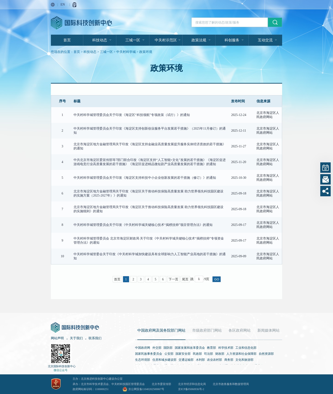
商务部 (228, 359)
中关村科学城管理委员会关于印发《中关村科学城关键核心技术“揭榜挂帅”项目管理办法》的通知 (143, 225)
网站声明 (57, 338)
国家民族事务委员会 (148, 353)
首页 (67, 40)
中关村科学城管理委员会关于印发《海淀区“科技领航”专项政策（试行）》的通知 (132, 115)
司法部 (208, 353)
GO (216, 279)
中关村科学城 (126, 52)
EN (63, 4)
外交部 (156, 347)
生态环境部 (142, 359)
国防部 (168, 347)
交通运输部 (186, 359)
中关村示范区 (166, 40)
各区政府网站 (239, 330)
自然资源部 (266, 353)
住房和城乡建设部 (164, 359)
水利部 (200, 359)
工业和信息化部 (245, 347)
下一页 (173, 279)
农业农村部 (214, 359)
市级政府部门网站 (207, 330)
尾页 (185, 279)
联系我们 (95, 338)
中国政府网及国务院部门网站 (161, 330)
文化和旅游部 (244, 359)
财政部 (219, 353)
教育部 (211, 347)
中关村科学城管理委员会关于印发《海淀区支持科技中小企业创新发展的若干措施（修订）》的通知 (145, 177)
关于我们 (76, 338)
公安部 (168, 353)
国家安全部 (183, 353)
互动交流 (265, 40)
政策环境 (145, 52)
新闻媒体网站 (268, 330)
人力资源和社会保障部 (241, 353)
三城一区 (132, 40)
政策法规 (198, 40)
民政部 (197, 353)
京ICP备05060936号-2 (191, 389)
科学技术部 (225, 347)
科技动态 (99, 40)
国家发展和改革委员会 (190, 347)
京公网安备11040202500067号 (146, 389)
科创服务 (232, 40)
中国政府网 (142, 347)
